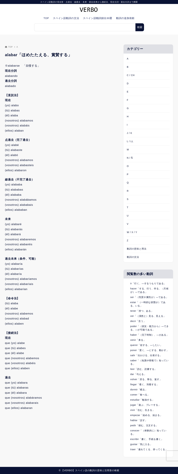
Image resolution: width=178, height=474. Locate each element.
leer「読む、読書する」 (143, 369)
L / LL (130, 141)
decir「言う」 (138, 321)
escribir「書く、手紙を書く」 (146, 439)
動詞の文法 (133, 257)
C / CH (131, 75)
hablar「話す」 (138, 420)
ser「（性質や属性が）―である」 (149, 297)
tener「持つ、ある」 (141, 311)
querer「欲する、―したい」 (146, 345)
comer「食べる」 (140, 394)
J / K (129, 133)
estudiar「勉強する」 (142, 399)
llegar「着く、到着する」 (144, 384)
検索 (139, 27)
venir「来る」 (138, 340)
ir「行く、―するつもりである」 (148, 283)
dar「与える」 (138, 374)
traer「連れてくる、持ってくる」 (149, 449)
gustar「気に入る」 (141, 444)
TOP (9, 47)
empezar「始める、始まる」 (146, 415)
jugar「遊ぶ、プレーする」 (145, 405)
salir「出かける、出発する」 (146, 355)
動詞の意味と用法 (136, 248)
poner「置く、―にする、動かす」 (149, 350)
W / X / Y (132, 232)
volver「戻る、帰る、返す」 (146, 379)
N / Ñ (130, 158)
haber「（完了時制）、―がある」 (149, 335)
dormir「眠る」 (138, 389)
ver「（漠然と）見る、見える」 (148, 316)
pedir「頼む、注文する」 (144, 425)
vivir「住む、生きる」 (142, 410)
